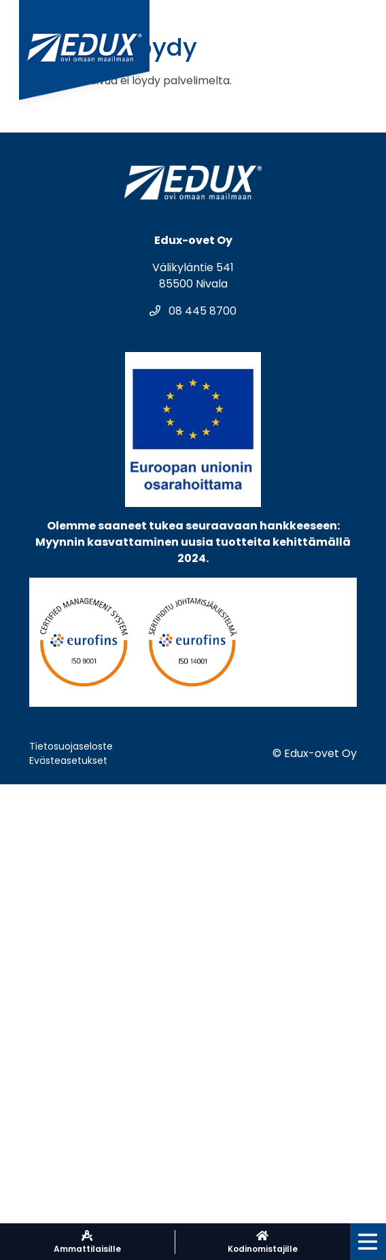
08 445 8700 (193, 311)
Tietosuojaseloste (71, 746)
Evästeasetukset (68, 760)
